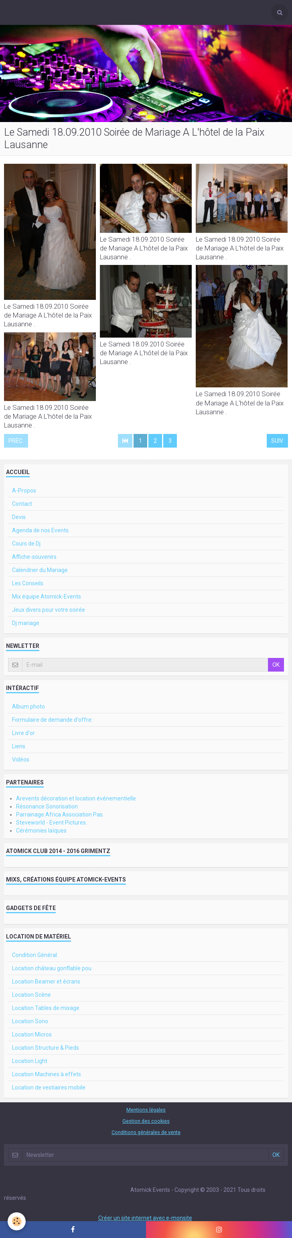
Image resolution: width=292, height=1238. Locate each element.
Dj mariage (25, 623)
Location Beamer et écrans (46, 981)
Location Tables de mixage (45, 1008)
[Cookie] (17, 1221)
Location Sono (30, 1021)
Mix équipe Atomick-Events (46, 596)
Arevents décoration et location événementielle (76, 798)
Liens (18, 746)
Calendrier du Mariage (40, 570)
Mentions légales (146, 1110)
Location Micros (32, 1034)
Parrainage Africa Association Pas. (60, 814)
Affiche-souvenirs (34, 557)
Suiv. (277, 441)
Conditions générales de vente (146, 1132)
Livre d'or (23, 733)
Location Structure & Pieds (45, 1048)
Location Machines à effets (46, 1074)
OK (276, 665)
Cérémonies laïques (41, 830)
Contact (22, 504)
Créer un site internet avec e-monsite (145, 1218)
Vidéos (20, 759)
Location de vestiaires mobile (48, 1087)
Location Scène (31, 995)
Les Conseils (27, 583)
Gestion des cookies (146, 1121)
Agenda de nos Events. (41, 530)
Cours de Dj (26, 543)
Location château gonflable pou (51, 968)
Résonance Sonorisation (47, 806)
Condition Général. (35, 955)
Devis (19, 517)
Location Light (29, 1061)
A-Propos (24, 490)
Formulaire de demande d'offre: (52, 720)
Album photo (28, 706)
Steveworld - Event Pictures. (51, 822)
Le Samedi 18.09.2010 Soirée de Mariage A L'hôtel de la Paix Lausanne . (48, 315)
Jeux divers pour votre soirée (48, 610)
